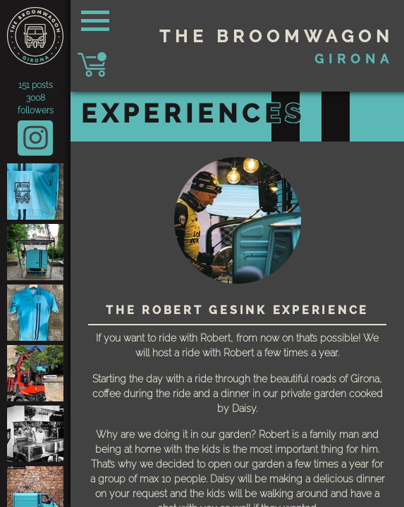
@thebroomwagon (35, 139)
